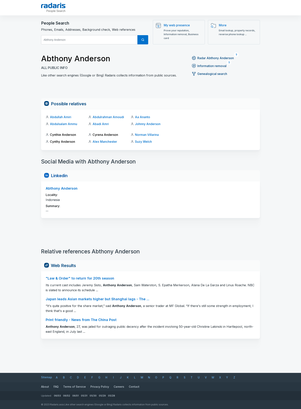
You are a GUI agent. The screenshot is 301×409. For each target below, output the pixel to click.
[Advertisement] (150, 89)
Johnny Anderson (147, 124)
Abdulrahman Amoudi (108, 117)
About (45, 386)
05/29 (102, 395)
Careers (119, 386)
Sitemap (46, 377)
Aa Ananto (142, 117)
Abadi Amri (101, 124)
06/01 (75, 395)
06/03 (57, 395)
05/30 (93, 395)
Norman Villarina (147, 135)
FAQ (56, 386)
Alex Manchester (105, 142)
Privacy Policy (99, 386)
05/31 (84, 395)
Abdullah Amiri (60, 117)
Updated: (46, 395)
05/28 (111, 395)
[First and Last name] (89, 39)
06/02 (66, 395)
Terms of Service (74, 386)
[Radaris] (54, 5)
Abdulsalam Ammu (63, 124)
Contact (134, 386)
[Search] (142, 39)
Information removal (209, 66)
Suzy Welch (143, 142)
